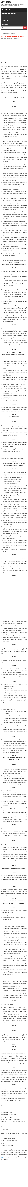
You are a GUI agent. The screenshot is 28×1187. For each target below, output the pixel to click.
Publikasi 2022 (5, 20)
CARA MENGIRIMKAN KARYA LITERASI (9, 13)
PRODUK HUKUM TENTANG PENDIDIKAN (10, 38)
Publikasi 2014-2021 (6, 17)
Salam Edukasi (6, 2)
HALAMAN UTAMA (6, 9)
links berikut (4, 1157)
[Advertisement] (14, 50)
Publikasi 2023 (5, 24)
